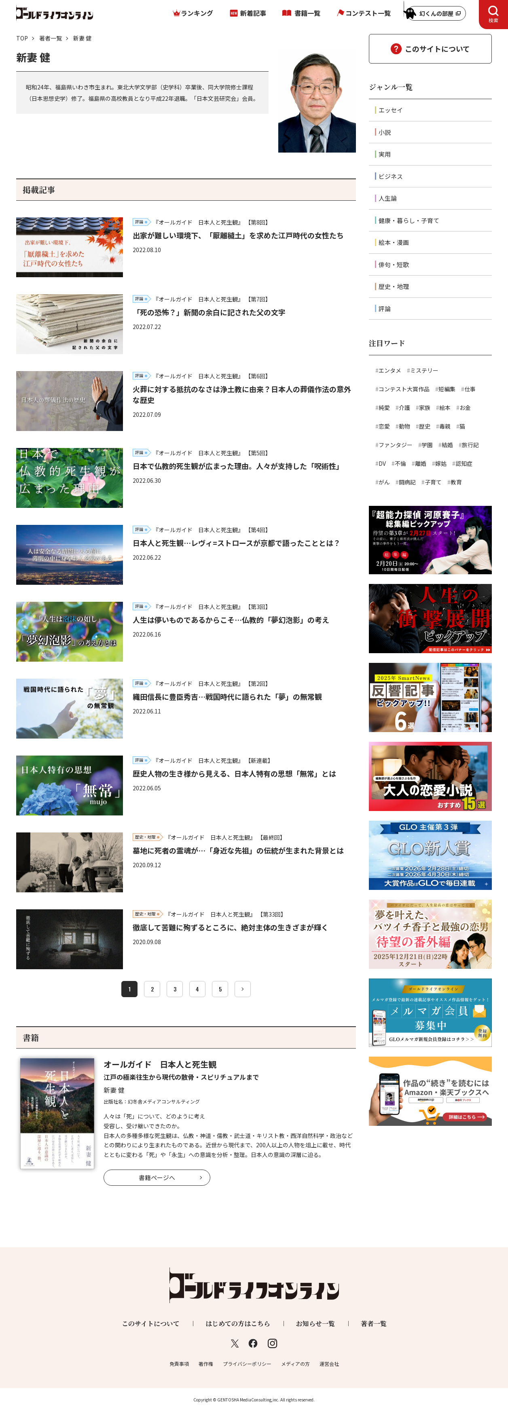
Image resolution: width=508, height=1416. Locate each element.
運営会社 (329, 1363)
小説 (385, 132)
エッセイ (391, 110)
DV (382, 463)
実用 (385, 154)
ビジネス (391, 176)
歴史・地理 (394, 286)
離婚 (420, 463)
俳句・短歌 (394, 264)
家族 (424, 407)
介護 (404, 407)
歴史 (424, 426)
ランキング (197, 13)
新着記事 (253, 13)
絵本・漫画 (394, 242)
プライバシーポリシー (247, 1363)
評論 (385, 308)
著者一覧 (50, 38)
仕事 (470, 389)
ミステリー (424, 370)
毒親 (445, 426)
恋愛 (384, 426)
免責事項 (179, 1363)
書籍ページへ (157, 1177)
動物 (404, 426)
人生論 (388, 198)
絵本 (445, 407)
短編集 (446, 389)
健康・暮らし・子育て (409, 220)
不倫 (400, 463)
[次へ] (243, 989)
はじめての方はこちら (237, 1323)
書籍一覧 (307, 13)
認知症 (463, 463)
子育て (433, 482)
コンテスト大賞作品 (404, 389)
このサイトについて (437, 48)
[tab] (493, 14)
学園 (427, 445)
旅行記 (470, 445)
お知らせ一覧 (315, 1323)
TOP (22, 38)
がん (384, 482)
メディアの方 (295, 1363)
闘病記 (407, 482)
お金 (465, 407)
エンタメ (390, 370)
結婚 (447, 445)
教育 (456, 482)
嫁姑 (441, 463)
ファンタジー (396, 445)
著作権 (206, 1363)
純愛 (384, 407)
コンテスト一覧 (368, 13)
